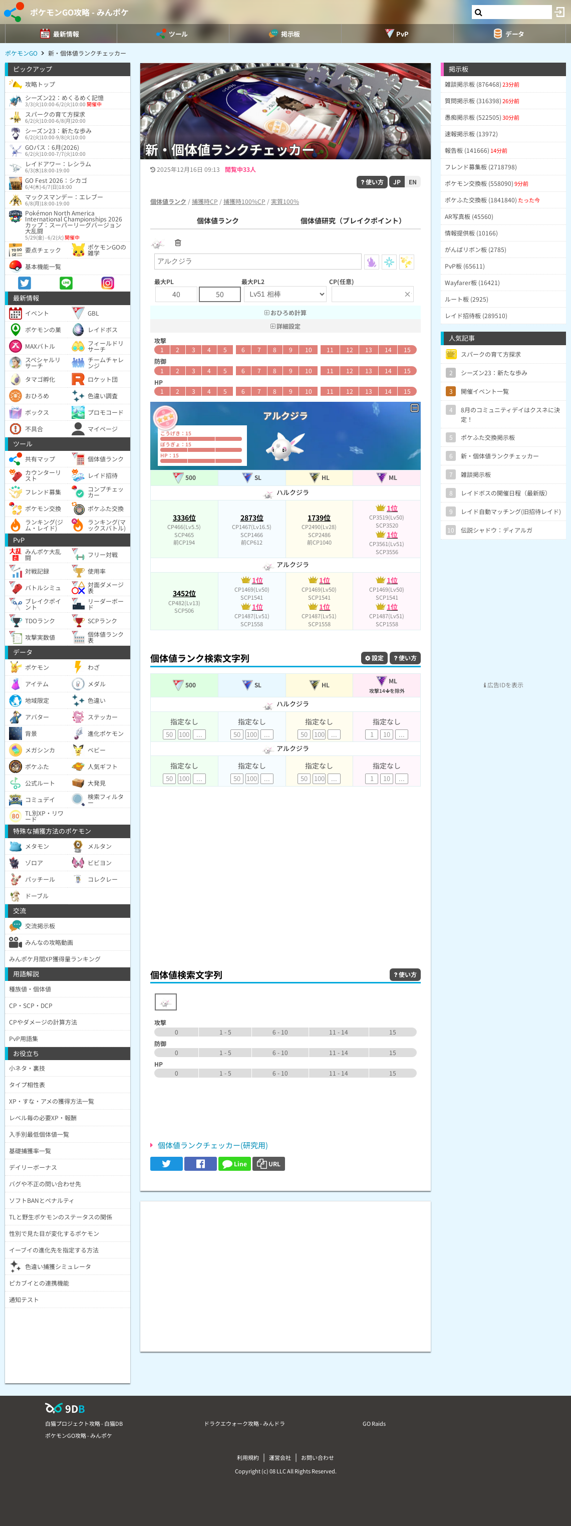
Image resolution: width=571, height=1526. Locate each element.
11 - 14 (338, 1032)
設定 (374, 657)
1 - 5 (225, 1032)
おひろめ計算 (285, 312)
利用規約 (248, 1457)
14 (388, 349)
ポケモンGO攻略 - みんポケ (79, 12)
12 (349, 349)
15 (407, 349)
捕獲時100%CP (244, 201)
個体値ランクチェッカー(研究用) (213, 1145)
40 (176, 294)
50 (220, 294)
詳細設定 (285, 326)
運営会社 (280, 1457)
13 (368, 349)
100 (184, 734)
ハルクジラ (285, 492)
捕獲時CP (205, 201)
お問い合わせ (317, 1457)
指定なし (184, 721)
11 (330, 349)
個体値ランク (218, 220)
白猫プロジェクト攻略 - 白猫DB (84, 1423)
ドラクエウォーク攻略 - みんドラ (244, 1423)
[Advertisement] (285, 887)
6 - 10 (280, 1032)
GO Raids (374, 1423)
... (199, 734)
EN (413, 181)
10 (308, 349)
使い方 (372, 181)
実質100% (285, 201)
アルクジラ (285, 564)
